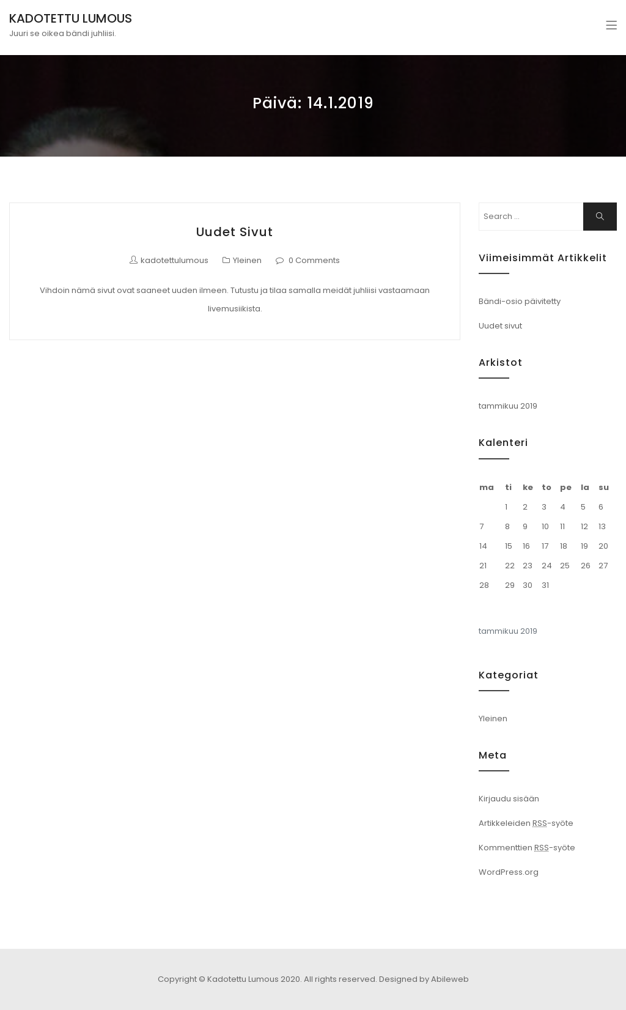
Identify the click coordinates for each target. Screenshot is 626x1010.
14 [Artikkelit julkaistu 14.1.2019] (483, 546)
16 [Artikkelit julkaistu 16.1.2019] (526, 546)
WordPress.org (509, 872)
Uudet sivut (234, 231)
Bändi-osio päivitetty (520, 301)
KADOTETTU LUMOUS (70, 18)
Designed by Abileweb (424, 979)
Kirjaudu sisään (509, 798)
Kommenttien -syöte (527, 847)
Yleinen (247, 260)
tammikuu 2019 (508, 406)
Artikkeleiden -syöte (526, 823)
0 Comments (314, 260)
